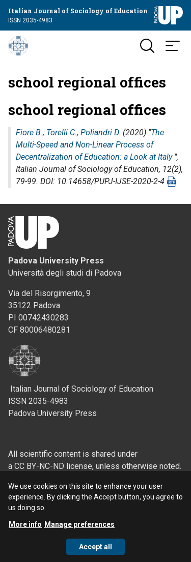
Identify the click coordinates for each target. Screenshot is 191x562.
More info (25, 530)
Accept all (95, 552)
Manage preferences (79, 530)
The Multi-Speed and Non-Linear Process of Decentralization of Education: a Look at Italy (94, 145)
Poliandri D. (100, 132)
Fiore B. (29, 132)
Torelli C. (61, 132)
